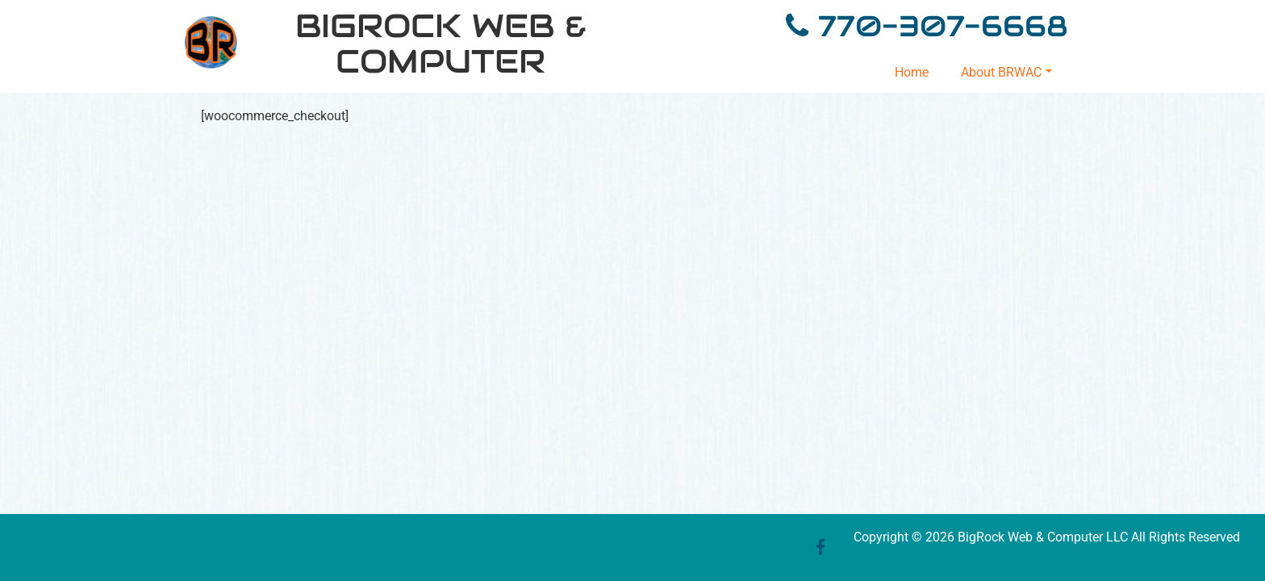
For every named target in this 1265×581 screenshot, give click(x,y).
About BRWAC (1006, 72)
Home (912, 72)
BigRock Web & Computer (441, 43)
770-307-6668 (938, 25)
